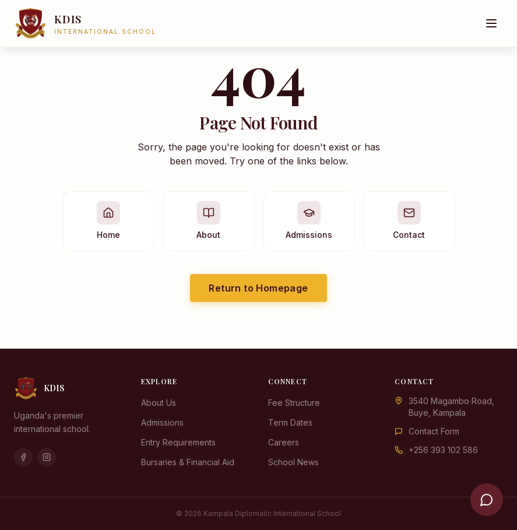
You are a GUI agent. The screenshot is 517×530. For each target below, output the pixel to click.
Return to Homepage (258, 288)
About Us (158, 403)
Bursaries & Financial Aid (187, 462)
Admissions (162, 422)
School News (293, 462)
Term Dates (290, 422)
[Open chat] (486, 499)
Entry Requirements (178, 442)
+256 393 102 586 (443, 450)
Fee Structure (294, 403)
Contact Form (434, 431)
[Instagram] (46, 457)
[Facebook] (23, 457)
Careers (283, 442)
